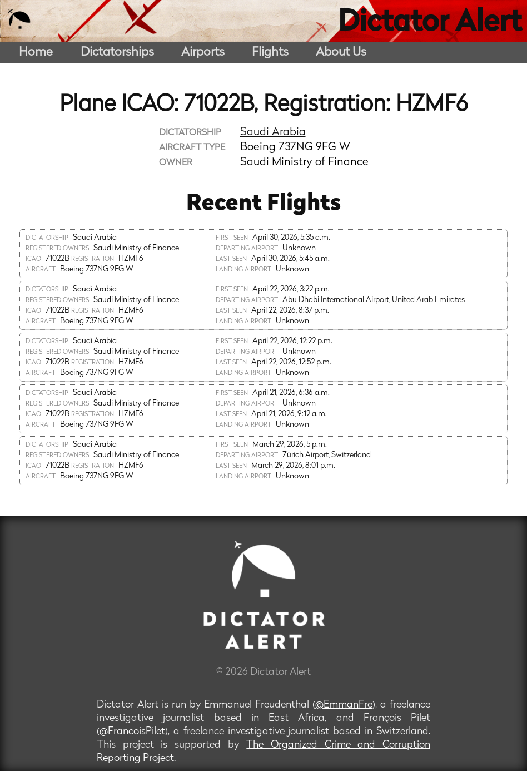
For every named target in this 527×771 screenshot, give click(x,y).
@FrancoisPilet (132, 731)
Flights (270, 52)
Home (36, 52)
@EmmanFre (343, 705)
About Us (341, 52)
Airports (203, 52)
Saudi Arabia (273, 132)
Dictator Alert (429, 23)
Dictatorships (117, 52)
